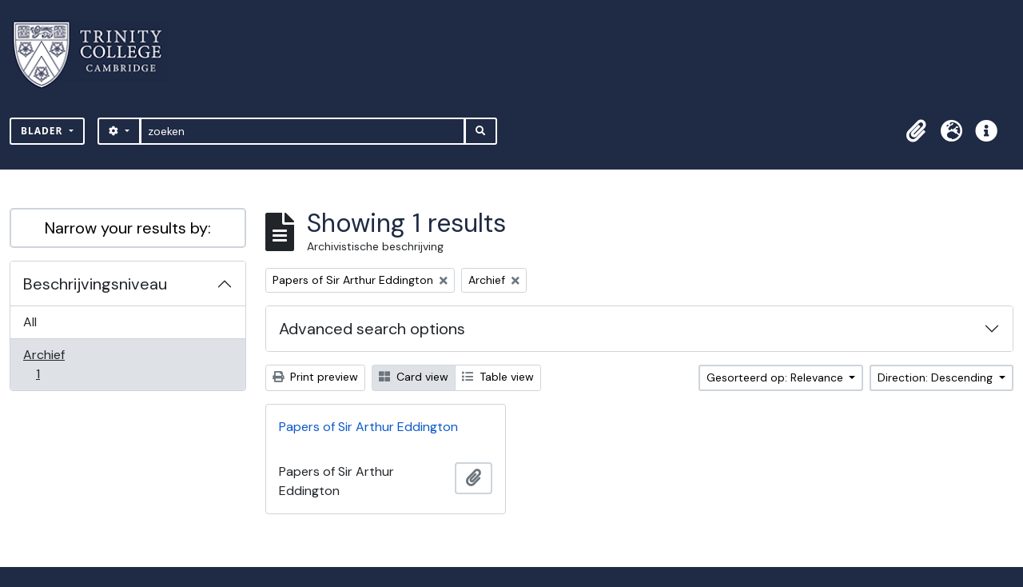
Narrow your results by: (128, 228)
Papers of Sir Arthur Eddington (368, 426)
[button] (915, 131)
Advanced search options (372, 328)
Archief (48, 364)
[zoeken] (302, 131)
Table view (498, 376)
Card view (413, 376)
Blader (43, 131)
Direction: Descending (937, 377)
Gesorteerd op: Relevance (776, 377)
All (30, 321)
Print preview (315, 376)
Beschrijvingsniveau (95, 284)
